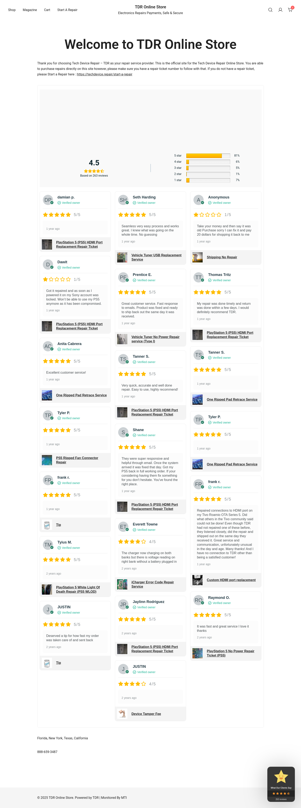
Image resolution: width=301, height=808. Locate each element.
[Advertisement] (150, 120)
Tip (58, 525)
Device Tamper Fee (146, 714)
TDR (96, 798)
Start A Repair (67, 10)
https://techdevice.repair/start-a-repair (104, 74)
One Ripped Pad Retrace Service (81, 395)
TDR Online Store (150, 6)
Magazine (30, 10)
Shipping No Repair (222, 257)
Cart (47, 10)
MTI (124, 798)
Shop (12, 10)
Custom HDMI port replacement (231, 580)
